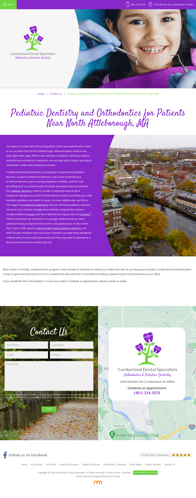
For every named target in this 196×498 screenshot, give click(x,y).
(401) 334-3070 (147, 392)
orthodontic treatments (34, 205)
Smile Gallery (135, 464)
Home (41, 93)
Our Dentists (36, 464)
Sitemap (127, 472)
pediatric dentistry (21, 191)
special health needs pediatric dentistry (58, 228)
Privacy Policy (113, 472)
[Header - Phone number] (136, 4)
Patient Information (69, 464)
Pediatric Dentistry (91, 464)
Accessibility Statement (145, 472)
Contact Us (55, 93)
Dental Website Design (87, 476)
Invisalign (84, 214)
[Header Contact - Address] (171, 4)
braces (31, 214)
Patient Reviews (153, 464)
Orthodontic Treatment (114, 464)
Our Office (51, 464)
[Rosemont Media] (98, 482)
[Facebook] (25, 455)
